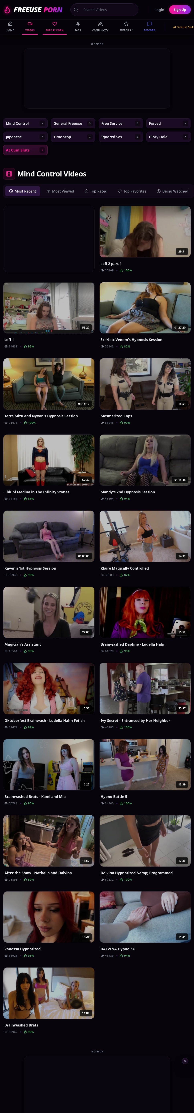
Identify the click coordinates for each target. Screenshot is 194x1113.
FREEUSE (32, 10)
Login (159, 9)
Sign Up (180, 9)
